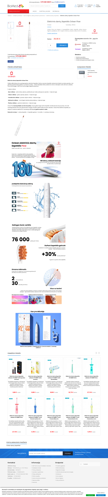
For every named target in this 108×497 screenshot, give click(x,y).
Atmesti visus (101, 495)
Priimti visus (90, 495)
